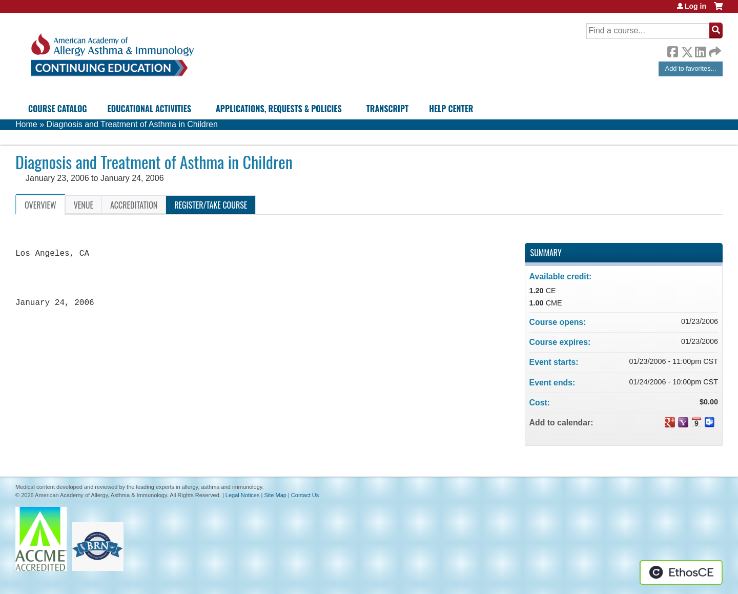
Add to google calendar (670, 422)
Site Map (275, 495)
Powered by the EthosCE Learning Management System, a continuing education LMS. (681, 572)
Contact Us (305, 495)
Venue (83, 205)
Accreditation (133, 205)
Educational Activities (149, 109)
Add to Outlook (710, 422)
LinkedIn (700, 50)
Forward (714, 49)
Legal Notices (242, 495)
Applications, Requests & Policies (279, 109)
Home (26, 124)
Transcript (387, 109)
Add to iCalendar (696, 422)
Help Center (451, 109)
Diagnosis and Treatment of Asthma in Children (131, 124)
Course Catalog (57, 109)
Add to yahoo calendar (683, 422)
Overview (40, 205)
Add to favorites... (690, 68)
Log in (695, 6)
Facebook (672, 50)
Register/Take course (210, 205)
